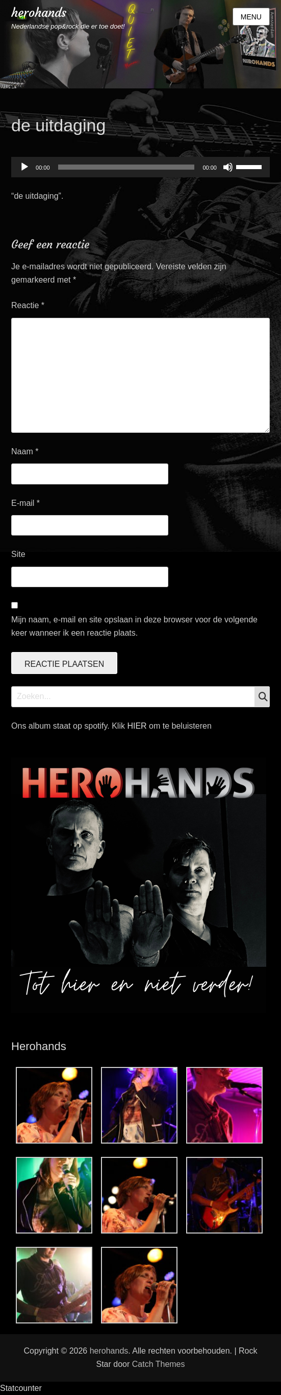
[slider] (126, 167)
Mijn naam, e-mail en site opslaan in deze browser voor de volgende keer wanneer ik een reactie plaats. (134, 626)
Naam (24, 451)
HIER (138, 726)
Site (18, 554)
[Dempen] (228, 167)
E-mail (25, 503)
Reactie (27, 305)
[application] (140, 167)
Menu (251, 17)
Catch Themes (158, 1364)
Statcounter (21, 1388)
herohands (38, 12)
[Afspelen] (24, 167)
